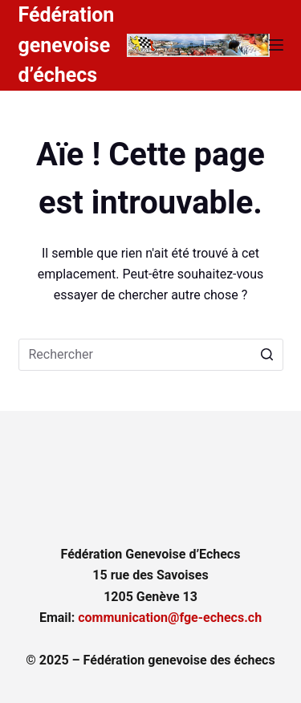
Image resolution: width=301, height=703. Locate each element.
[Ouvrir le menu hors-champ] (276, 45)
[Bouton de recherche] (267, 355)
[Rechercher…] (150, 355)
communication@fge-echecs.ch (170, 617)
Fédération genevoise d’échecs (66, 45)
